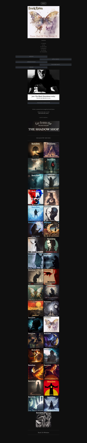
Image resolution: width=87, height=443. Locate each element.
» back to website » (43, 117)
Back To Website (43, 432)
